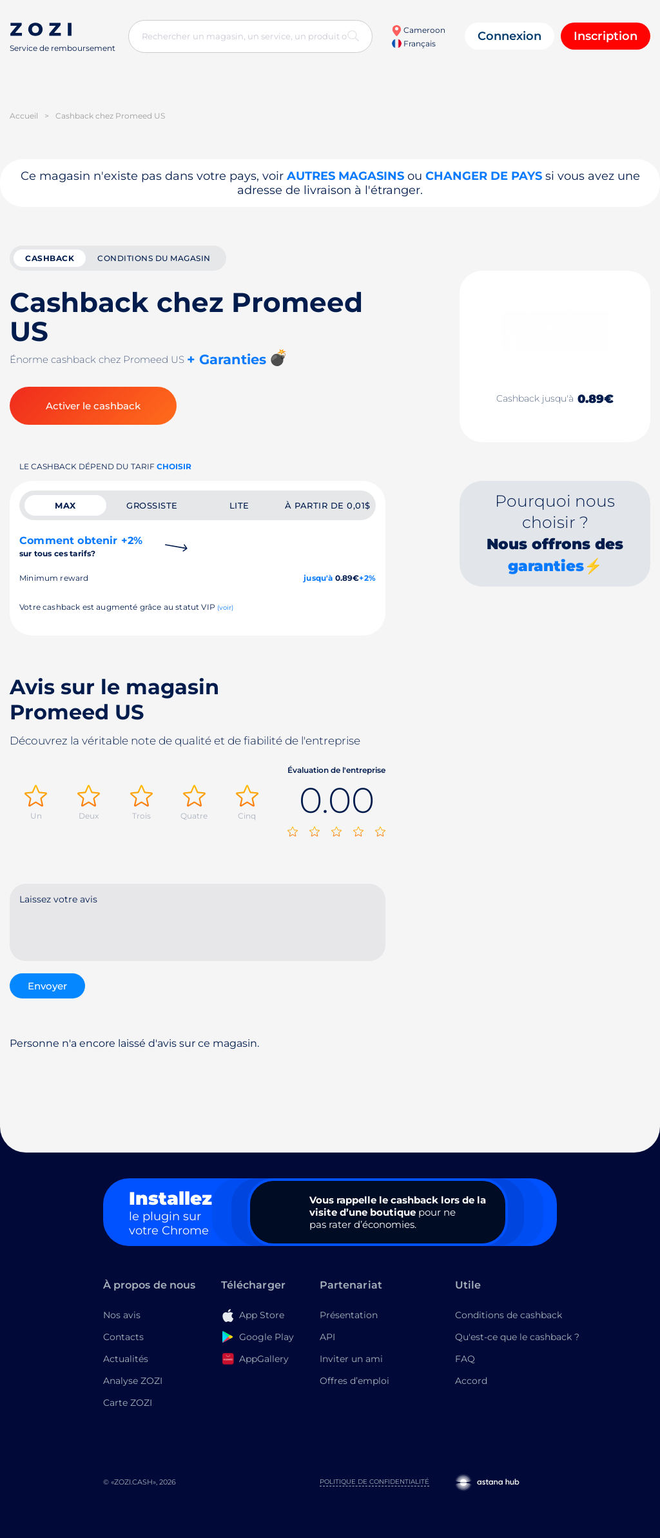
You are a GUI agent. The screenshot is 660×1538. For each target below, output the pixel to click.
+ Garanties (226, 359)
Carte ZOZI (127, 1402)
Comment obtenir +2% (80, 546)
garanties (546, 566)
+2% (367, 578)
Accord (471, 1381)
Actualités (125, 1359)
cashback (49, 258)
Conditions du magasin (154, 258)
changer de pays (483, 176)
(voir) (225, 607)
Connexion (509, 36)
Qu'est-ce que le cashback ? (517, 1337)
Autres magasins (345, 176)
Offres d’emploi (354, 1381)
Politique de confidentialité (374, 1481)
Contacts (123, 1337)
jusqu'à (318, 578)
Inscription (605, 36)
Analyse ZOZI (132, 1381)
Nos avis (122, 1315)
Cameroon (418, 30)
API (327, 1337)
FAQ (465, 1359)
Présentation (349, 1315)
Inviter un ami (351, 1359)
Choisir (174, 466)
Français (414, 43)
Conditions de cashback (508, 1315)
